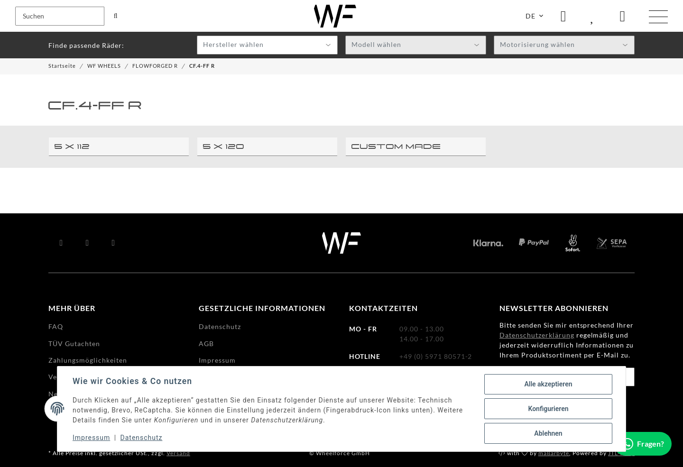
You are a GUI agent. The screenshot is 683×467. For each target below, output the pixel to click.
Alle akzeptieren (548, 384)
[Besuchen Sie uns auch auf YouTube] (87, 243)
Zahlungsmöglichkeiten (87, 360)
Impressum (91, 437)
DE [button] (530, 16)
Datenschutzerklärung (536, 335)
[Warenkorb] (622, 15)
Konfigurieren (548, 408)
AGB (206, 343)
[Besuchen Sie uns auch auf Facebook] (61, 243)
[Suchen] (59, 16)
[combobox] (267, 45)
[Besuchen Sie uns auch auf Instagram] (113, 243)
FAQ (55, 326)
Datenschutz (141, 437)
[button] (563, 15)
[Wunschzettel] (593, 15)
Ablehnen (548, 433)
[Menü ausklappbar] (658, 17)
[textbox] (267, 45)
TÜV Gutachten (74, 343)
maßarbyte (554, 453)
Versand (178, 453)
